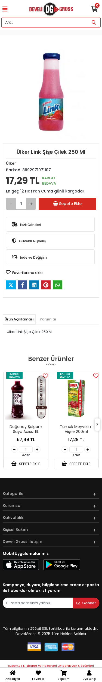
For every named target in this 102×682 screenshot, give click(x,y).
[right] (97, 425)
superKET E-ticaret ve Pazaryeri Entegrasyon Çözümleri (51, 665)
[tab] (19, 319)
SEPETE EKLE (25, 464)
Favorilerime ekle (24, 272)
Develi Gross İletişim (22, 541)
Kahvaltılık (13, 517)
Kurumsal (12, 505)
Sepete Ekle (67, 204)
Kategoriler (14, 493)
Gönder (86, 602)
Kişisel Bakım (15, 529)
